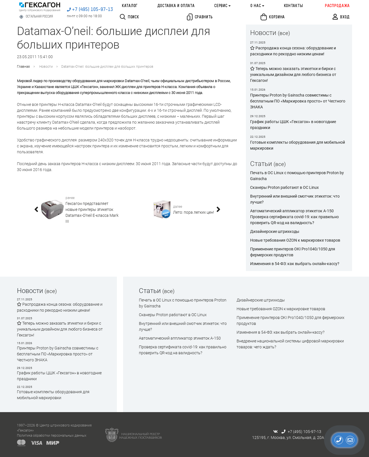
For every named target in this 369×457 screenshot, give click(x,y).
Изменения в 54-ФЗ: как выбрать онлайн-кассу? (294, 263)
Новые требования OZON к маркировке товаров (295, 240)
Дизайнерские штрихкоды (274, 231)
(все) (284, 33)
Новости (46, 67)
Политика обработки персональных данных (51, 436)
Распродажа (337, 6)
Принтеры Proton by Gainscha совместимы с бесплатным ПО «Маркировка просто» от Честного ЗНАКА (57, 354)
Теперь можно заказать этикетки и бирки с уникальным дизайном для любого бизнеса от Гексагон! (60, 329)
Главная (23, 67)
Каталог (129, 6)
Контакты (293, 6)
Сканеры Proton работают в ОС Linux (284, 187)
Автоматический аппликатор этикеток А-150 (292, 211)
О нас (255, 6)
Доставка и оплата (176, 6)
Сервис (220, 6)
